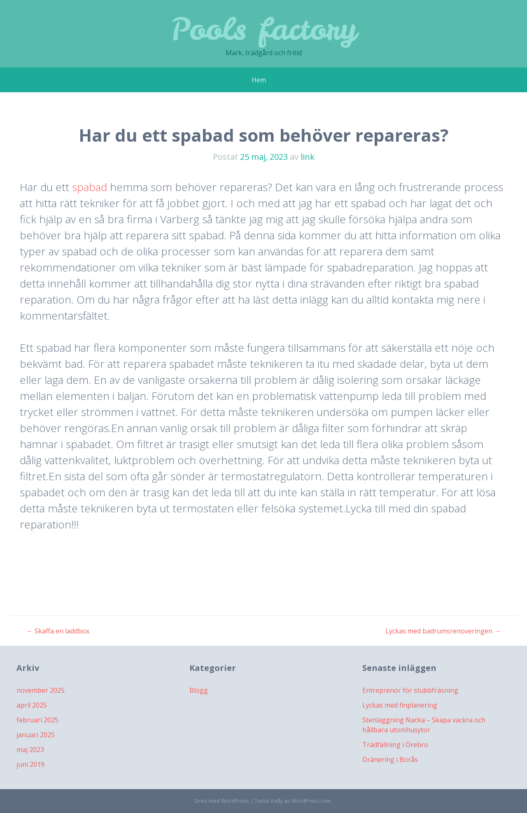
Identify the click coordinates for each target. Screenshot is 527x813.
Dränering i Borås (390, 759)
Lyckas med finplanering (399, 705)
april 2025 (31, 705)
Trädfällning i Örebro (395, 744)
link (308, 156)
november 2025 (40, 690)
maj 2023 (30, 749)
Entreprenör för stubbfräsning (410, 690)
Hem (259, 79)
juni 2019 (30, 764)
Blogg (198, 690)
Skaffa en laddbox (57, 630)
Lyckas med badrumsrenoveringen (443, 630)
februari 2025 (37, 719)
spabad (89, 187)
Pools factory (264, 28)
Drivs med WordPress (222, 800)
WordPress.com (311, 800)
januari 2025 (35, 734)
